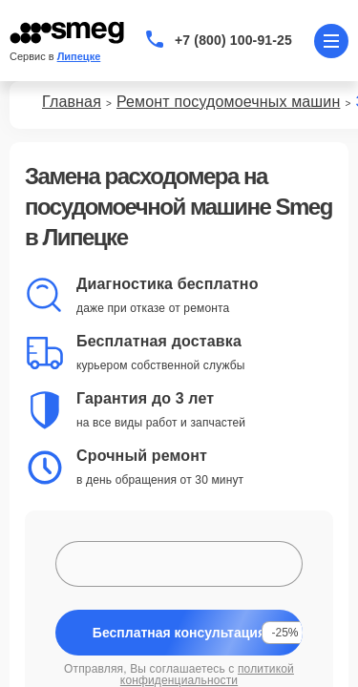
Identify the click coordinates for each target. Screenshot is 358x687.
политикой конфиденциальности (207, 674)
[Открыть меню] (331, 41)
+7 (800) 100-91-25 (233, 40)
